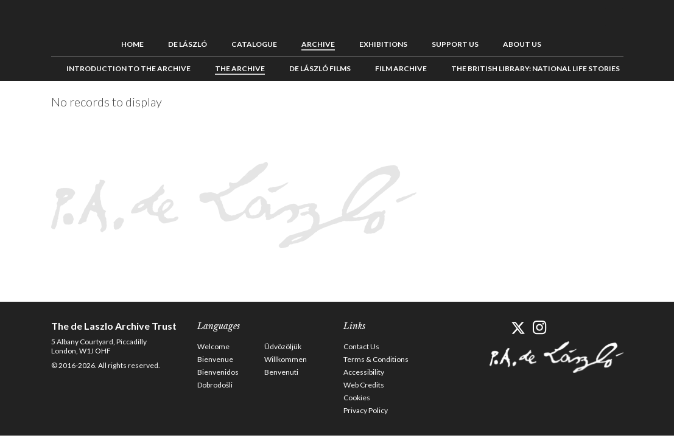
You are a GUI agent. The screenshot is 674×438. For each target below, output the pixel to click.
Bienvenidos (218, 372)
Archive (318, 44)
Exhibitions (383, 44)
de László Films (320, 68)
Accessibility (363, 372)
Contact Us (361, 346)
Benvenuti (281, 372)
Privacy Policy (365, 410)
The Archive (240, 68)
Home (132, 44)
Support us (455, 44)
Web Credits (363, 384)
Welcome (213, 346)
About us (522, 44)
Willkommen (285, 359)
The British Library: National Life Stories (535, 68)
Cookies (356, 397)
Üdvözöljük (282, 346)
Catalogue (254, 44)
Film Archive (401, 68)
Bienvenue (215, 359)
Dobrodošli (215, 384)
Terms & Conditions (376, 359)
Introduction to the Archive (128, 68)
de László (187, 44)
